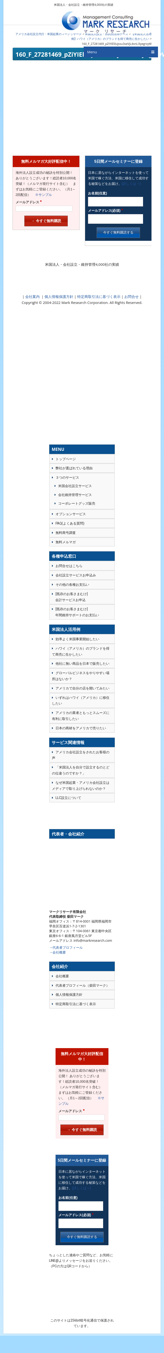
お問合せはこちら (69, 566)
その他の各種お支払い (72, 584)
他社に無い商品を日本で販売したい (82, 663)
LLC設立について (68, 798)
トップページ (66, 459)
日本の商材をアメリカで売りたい (81, 728)
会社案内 (32, 296)
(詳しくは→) (131, 184)
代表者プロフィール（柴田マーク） (82, 985)
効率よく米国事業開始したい (77, 639)
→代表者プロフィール (66, 947)
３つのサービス (67, 477)
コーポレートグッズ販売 (76, 503)
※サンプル (42, 195)
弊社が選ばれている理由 (74, 468)
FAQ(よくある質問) (70, 523)
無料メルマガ (66, 542)
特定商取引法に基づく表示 (98, 296)
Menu (92, 55)
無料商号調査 (66, 533)
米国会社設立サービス (75, 486)
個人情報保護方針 (58, 296)
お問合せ (131, 296)
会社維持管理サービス (75, 495)
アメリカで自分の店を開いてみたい (82, 688)
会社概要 (62, 976)
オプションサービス (71, 514)
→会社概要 (57, 952)
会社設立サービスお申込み (76, 575)
